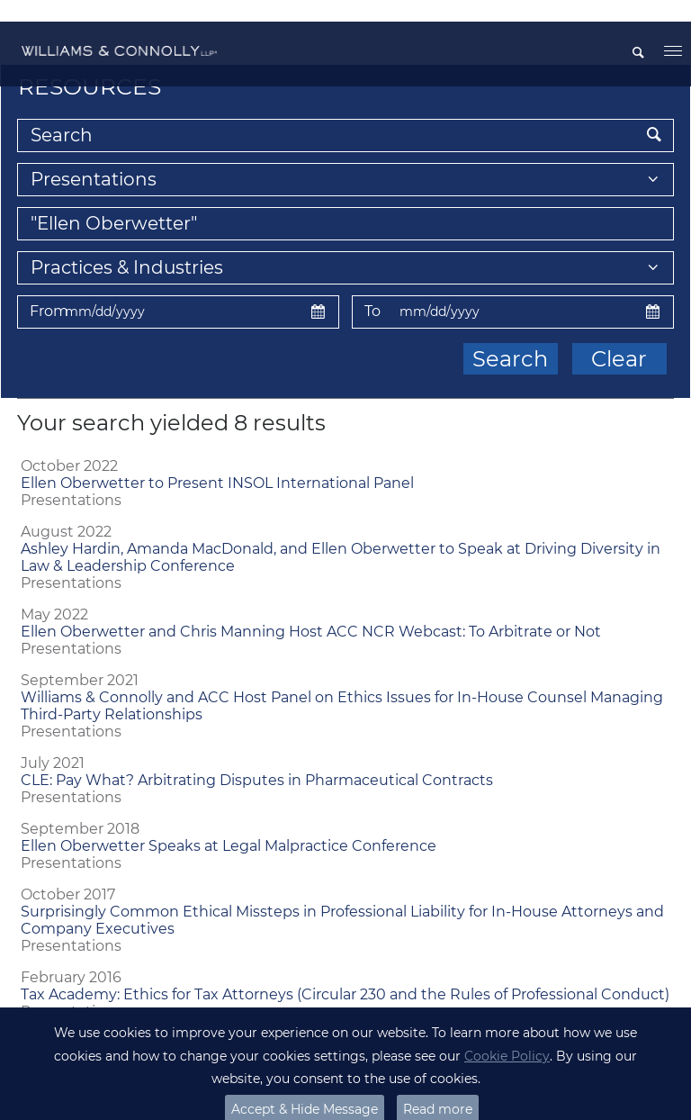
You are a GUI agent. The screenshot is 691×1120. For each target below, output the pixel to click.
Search (510, 337)
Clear (619, 337)
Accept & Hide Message (304, 1087)
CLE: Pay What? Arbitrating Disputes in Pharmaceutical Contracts (257, 758)
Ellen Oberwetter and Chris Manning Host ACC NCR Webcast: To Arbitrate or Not (311, 610)
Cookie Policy (507, 1034)
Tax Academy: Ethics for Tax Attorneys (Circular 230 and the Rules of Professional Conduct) (345, 972)
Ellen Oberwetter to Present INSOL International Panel (217, 461)
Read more (437, 1087)
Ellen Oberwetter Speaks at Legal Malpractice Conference (228, 824)
